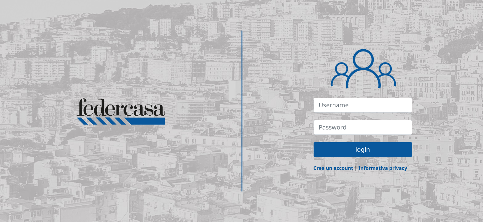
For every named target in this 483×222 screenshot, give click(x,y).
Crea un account (333, 168)
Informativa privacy (383, 168)
